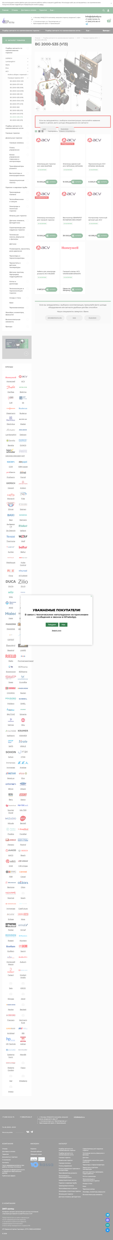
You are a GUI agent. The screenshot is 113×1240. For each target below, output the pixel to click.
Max (63, 625)
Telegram (52, 625)
